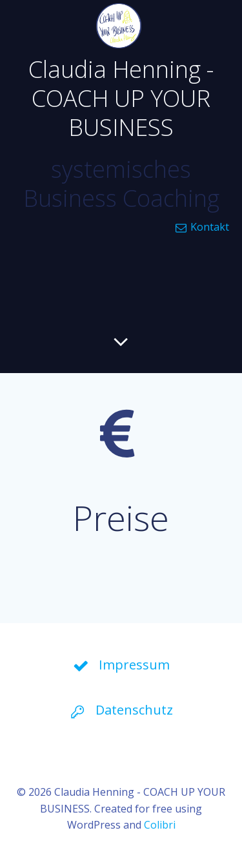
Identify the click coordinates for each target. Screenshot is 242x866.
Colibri (160, 825)
